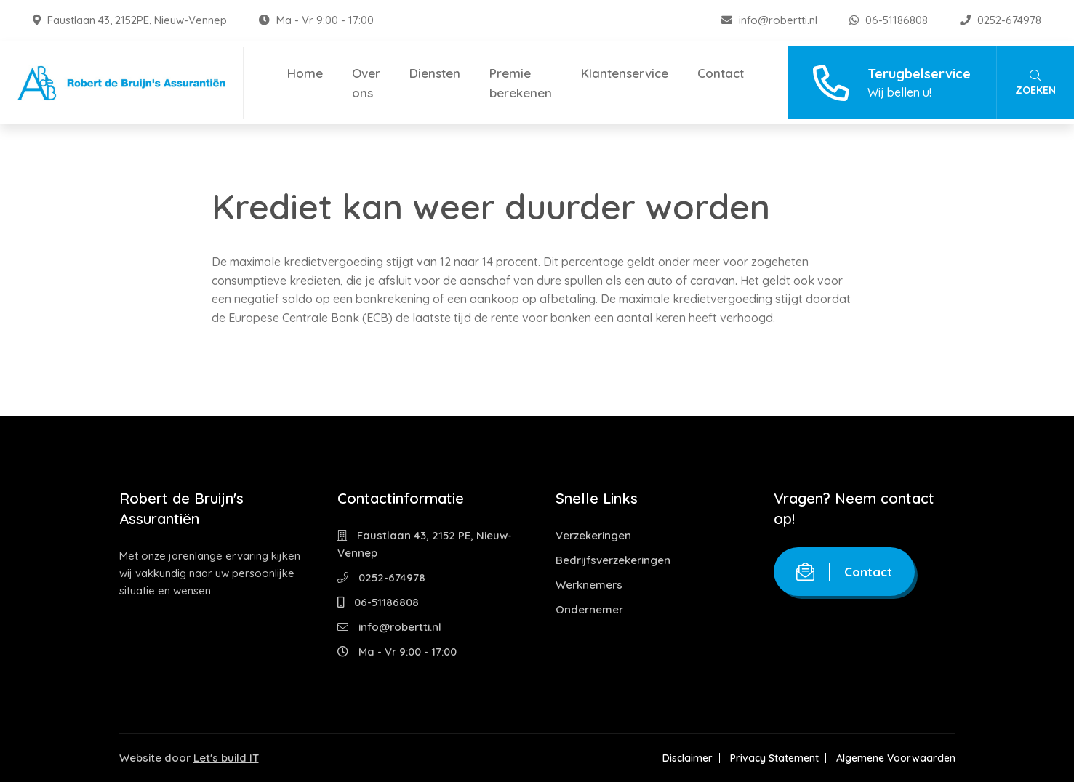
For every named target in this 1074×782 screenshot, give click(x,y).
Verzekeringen (593, 535)
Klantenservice (624, 73)
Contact (720, 73)
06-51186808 (890, 20)
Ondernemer (589, 609)
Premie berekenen (520, 82)
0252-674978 (1000, 20)
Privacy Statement (774, 758)
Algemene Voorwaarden (895, 758)
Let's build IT (226, 758)
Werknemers (589, 585)
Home (305, 73)
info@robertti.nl (770, 20)
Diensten (434, 73)
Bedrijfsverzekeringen (613, 560)
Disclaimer (687, 758)
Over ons (366, 82)
